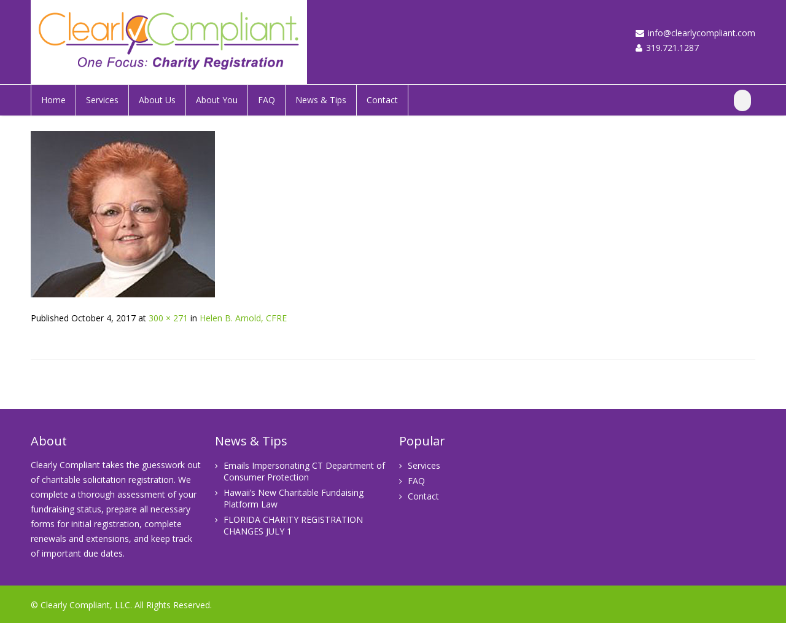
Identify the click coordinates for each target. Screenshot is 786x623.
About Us (157, 100)
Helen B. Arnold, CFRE (243, 318)
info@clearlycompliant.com (701, 33)
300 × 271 (168, 318)
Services (102, 100)
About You (217, 100)
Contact (382, 100)
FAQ (266, 100)
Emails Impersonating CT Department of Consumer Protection (304, 471)
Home (53, 100)
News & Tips (320, 100)
